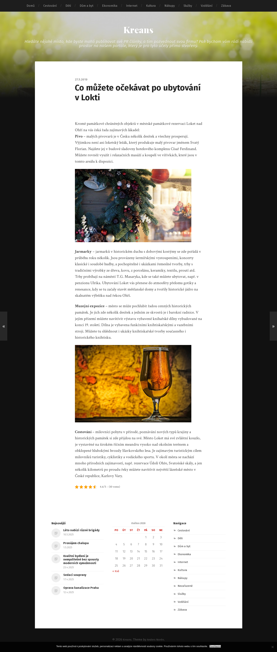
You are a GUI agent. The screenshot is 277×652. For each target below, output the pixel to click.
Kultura (151, 5)
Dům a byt (86, 5)
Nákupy (169, 5)
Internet (131, 5)
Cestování (50, 5)
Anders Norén (156, 640)
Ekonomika (109, 5)
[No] (272, 647)
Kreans (138, 30)
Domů (31, 5)
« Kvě (116, 572)
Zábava (226, 5)
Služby (188, 5)
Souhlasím (215, 646)
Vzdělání (206, 5)
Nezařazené (186, 587)
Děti (68, 5)
